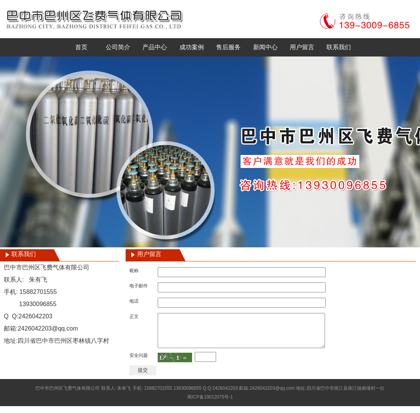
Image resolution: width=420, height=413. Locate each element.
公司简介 (118, 47)
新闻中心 (265, 47)
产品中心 (154, 47)
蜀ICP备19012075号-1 (210, 404)
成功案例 (191, 47)
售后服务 (228, 47)
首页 (81, 47)
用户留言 (302, 47)
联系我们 (338, 47)
